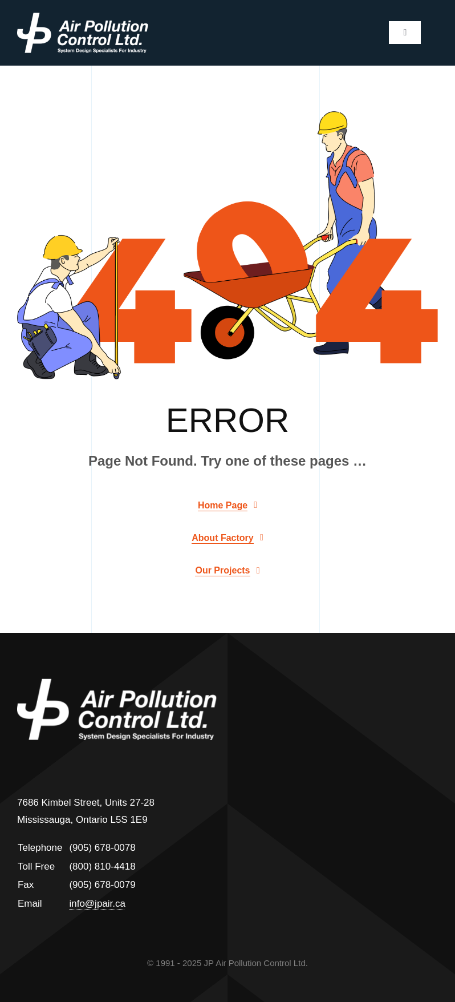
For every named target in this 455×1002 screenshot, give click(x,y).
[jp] (82, 17)
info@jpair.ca (97, 903)
